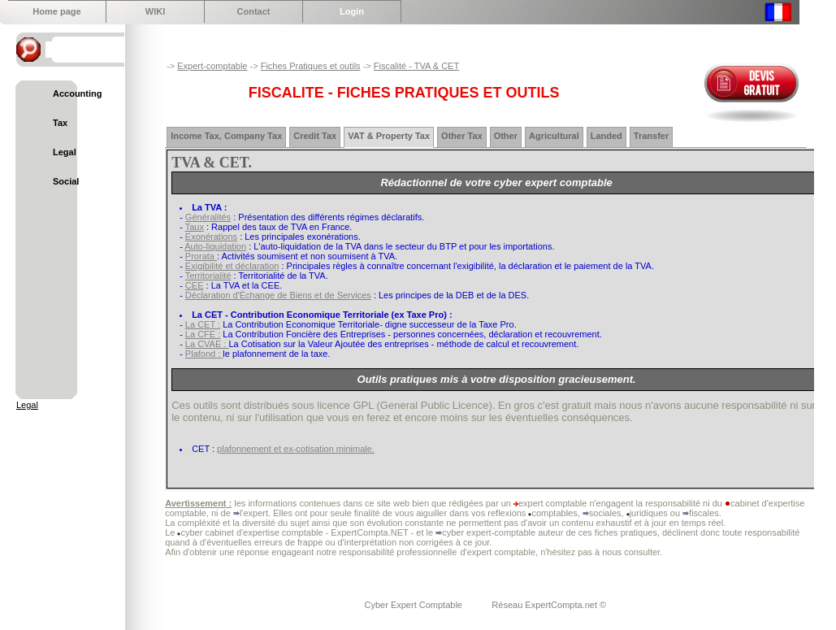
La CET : (202, 324)
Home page (56, 11)
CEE (194, 285)
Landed (606, 136)
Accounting (77, 93)
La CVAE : (207, 344)
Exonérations (211, 236)
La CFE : (202, 334)
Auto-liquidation (215, 246)
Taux (194, 227)
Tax (60, 123)
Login (352, 11)
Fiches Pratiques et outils (311, 66)
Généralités (208, 217)
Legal (64, 152)
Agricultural (554, 136)
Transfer (651, 136)
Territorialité (208, 275)
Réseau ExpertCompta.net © (549, 605)
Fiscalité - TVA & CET (416, 66)
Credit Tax (314, 136)
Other (506, 136)
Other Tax (462, 136)
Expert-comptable (212, 66)
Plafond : (204, 353)
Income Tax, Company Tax (226, 136)
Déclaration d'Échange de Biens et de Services (278, 295)
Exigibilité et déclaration (232, 266)
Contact (254, 11)
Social (66, 181)
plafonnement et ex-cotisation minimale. (296, 449)
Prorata (201, 256)
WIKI (155, 11)
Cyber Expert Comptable (415, 605)
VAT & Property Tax (389, 136)
